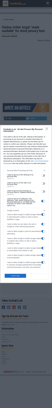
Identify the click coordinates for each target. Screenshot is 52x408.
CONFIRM (15, 276)
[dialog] (26, 204)
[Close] (47, 129)
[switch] (43, 175)
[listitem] (26, 170)
